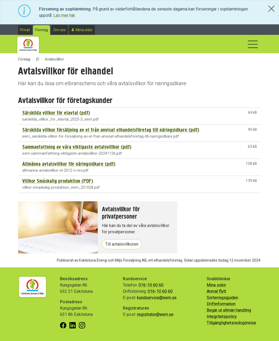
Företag (41, 30)
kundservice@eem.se (157, 297)
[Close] (271, 8)
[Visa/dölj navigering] (252, 44)
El (37, 59)
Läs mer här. (64, 15)
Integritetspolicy (222, 316)
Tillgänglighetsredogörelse (231, 322)
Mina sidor (84, 30)
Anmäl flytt (216, 291)
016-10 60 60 (151, 285)
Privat (25, 30)
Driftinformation (221, 303)
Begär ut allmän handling (229, 310)
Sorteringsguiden (222, 297)
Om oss (59, 30)
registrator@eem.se (155, 314)
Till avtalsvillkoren (121, 244)
